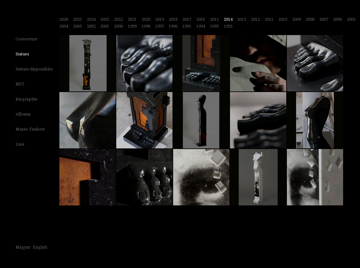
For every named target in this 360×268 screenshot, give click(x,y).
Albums (23, 114)
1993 (214, 26)
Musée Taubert (30, 129)
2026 (63, 19)
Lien (20, 144)
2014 (228, 19)
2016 (200, 19)
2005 (351, 19)
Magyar (23, 247)
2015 (214, 19)
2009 (296, 19)
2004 (63, 26)
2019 (159, 19)
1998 (146, 26)
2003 (77, 26)
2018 (173, 19)
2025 (77, 19)
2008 (310, 19)
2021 (132, 19)
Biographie (27, 99)
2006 (337, 19)
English (40, 247)
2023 (104, 19)
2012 (255, 19)
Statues (22, 54)
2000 (118, 26)
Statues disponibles (34, 69)
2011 (269, 19)
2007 (323, 19)
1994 (200, 26)
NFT (20, 84)
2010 (282, 19)
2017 (186, 19)
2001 (104, 26)
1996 (173, 26)
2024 (91, 19)
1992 (228, 26)
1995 (186, 26)
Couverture (27, 39)
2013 (241, 19)
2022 (118, 19)
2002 (91, 26)
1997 (159, 26)
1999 (132, 26)
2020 (146, 19)
